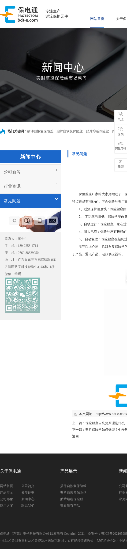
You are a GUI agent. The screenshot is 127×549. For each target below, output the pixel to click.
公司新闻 (12, 171)
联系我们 (27, 505)
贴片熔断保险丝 (97, 131)
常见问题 (12, 200)
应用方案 (6, 505)
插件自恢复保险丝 (40, 131)
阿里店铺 (120, 146)
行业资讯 (12, 186)
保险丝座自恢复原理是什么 (105, 423)
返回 (75, 436)
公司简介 (27, 486)
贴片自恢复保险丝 (69, 131)
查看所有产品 (70, 505)
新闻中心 (27, 499)
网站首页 (97, 19)
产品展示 (6, 492)
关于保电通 (10, 471)
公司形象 (6, 499)
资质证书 (27, 492)
